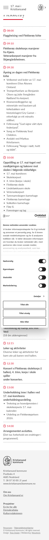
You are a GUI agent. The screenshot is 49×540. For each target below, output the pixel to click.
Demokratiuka (10, 509)
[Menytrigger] (5, 7)
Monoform (36, 532)
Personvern (7, 527)
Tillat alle (24, 304)
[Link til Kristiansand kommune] (42, 7)
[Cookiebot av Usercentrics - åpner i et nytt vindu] (35, 216)
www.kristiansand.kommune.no (19, 483)
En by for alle (10, 506)
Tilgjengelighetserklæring (23, 527)
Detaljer (37, 296)
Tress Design (15, 532)
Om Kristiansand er (13, 495)
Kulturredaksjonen (12, 513)
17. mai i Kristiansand (18, 7)
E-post (23, 480)
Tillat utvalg (24, 313)
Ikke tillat (24, 322)
